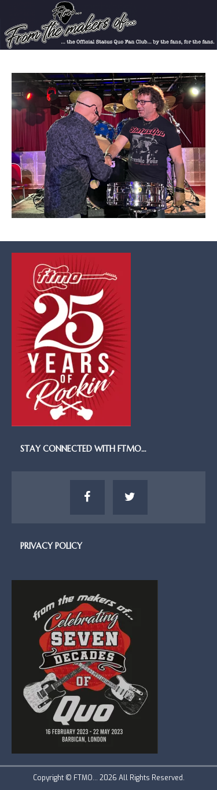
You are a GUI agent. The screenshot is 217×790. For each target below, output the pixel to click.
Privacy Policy (51, 546)
